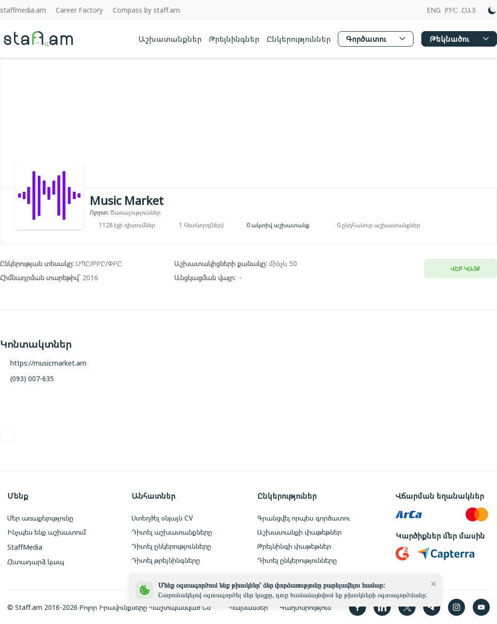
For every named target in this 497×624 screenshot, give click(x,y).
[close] (434, 583)
